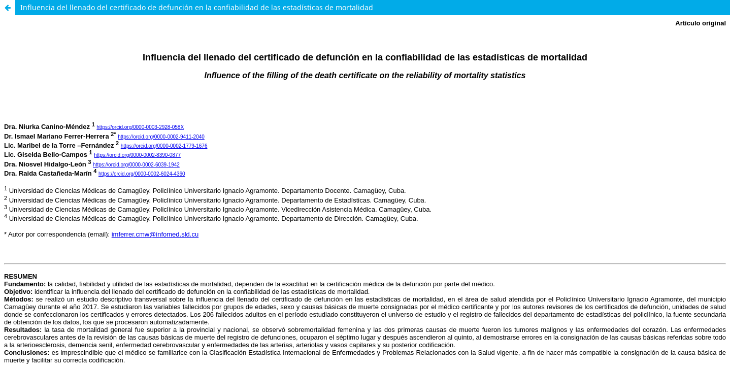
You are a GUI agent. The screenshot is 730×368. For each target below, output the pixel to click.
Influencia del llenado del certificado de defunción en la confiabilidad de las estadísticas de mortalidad (196, 7)
